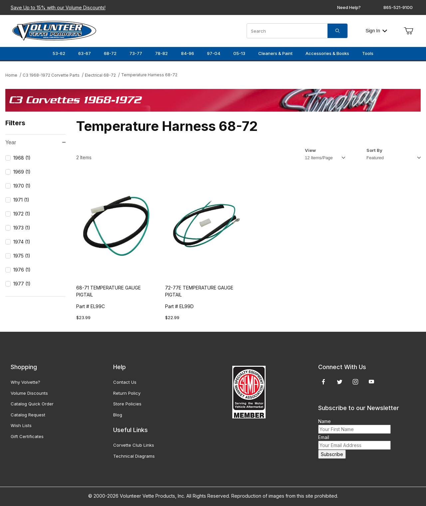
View (310, 150)
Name (324, 421)
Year (35, 142)
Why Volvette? (25, 382)
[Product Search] (287, 31)
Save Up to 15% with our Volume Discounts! (58, 7)
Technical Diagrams (134, 456)
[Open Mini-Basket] (408, 31)
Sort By (374, 150)
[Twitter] (339, 381)
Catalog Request (28, 414)
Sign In (376, 30)
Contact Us (124, 382)
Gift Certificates (27, 436)
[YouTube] (371, 381)
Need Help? (349, 7)
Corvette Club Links (133, 445)
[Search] (337, 31)
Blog (117, 414)
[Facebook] (323, 381)
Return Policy (126, 393)
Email (323, 437)
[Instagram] (355, 381)
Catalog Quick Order (32, 403)
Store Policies (127, 403)
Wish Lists (21, 425)
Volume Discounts (29, 393)
